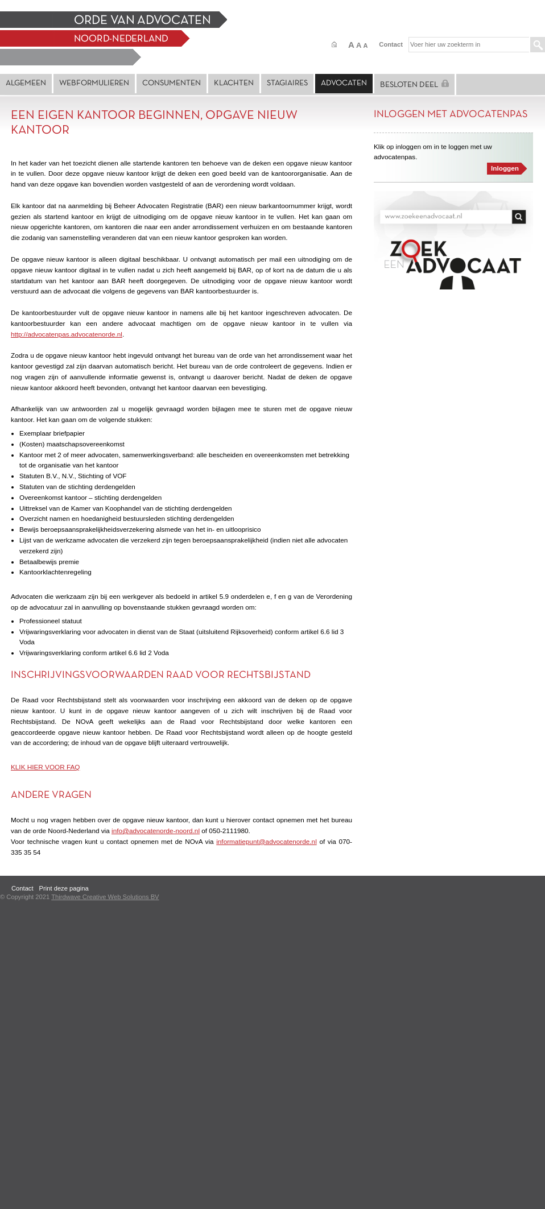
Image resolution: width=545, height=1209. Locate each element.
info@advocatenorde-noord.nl (156, 830)
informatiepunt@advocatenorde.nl (266, 841)
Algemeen (26, 83)
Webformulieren (94, 83)
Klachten (234, 83)
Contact (391, 44)
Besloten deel (414, 84)
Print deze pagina (64, 888)
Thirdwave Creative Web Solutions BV (105, 896)
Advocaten (344, 83)
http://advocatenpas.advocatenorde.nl (66, 334)
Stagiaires (287, 83)
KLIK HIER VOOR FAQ (45, 767)
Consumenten (171, 83)
